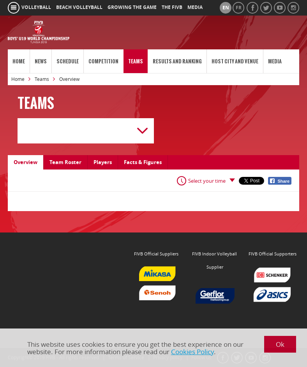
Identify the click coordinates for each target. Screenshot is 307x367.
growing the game (132, 7)
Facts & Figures (143, 162)
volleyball (36, 7)
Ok (280, 344)
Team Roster (65, 162)
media (195, 7)
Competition (103, 61)
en (225, 8)
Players (103, 162)
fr (239, 8)
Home (18, 61)
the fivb (172, 7)
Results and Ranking (177, 61)
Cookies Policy (192, 351)
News (41, 61)
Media (275, 61)
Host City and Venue (235, 61)
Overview (25, 162)
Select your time (207, 180)
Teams (135, 61)
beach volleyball (79, 7)
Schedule (67, 61)
